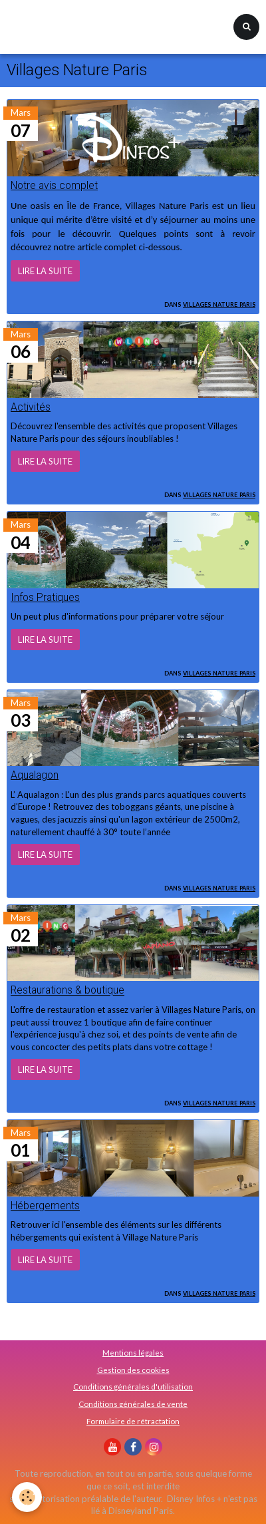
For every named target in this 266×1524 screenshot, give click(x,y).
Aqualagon (35, 775)
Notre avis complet (54, 186)
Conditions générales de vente (133, 1403)
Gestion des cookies (133, 1369)
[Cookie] (27, 1497)
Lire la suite (45, 271)
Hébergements (45, 1206)
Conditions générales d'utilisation (133, 1386)
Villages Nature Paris (219, 303)
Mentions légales (133, 1352)
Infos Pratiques (45, 598)
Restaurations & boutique (67, 991)
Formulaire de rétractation (133, 1421)
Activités (31, 407)
